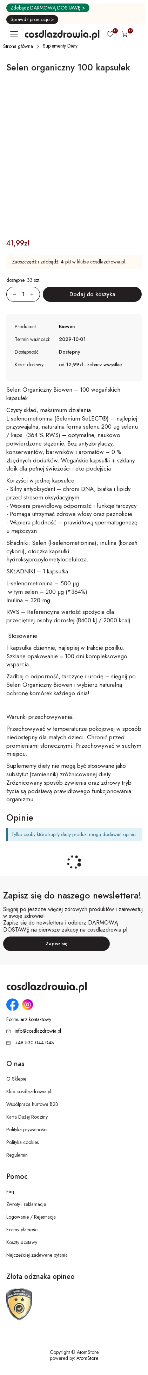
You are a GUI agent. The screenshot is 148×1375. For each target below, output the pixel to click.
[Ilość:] (23, 294)
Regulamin (17, 1154)
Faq (10, 1191)
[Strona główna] (18, 46)
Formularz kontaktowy (28, 1019)
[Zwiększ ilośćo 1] (35, 294)
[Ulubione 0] (110, 35)
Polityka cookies (22, 1142)
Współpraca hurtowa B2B (32, 1104)
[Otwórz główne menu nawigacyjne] (15, 34)
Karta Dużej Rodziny (27, 1116)
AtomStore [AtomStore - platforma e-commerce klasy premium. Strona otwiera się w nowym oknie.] (87, 1358)
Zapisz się (57, 943)
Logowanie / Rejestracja (31, 1216)
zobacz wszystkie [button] (104, 364)
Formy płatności (22, 1229)
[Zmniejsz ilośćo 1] (11, 294)
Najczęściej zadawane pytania (37, 1254)
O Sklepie (16, 1078)
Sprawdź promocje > (32, 19)
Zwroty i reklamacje (26, 1204)
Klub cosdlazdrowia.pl (28, 1091)
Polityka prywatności (26, 1129)
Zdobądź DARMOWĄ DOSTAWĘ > (48, 7)
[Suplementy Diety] (60, 45)
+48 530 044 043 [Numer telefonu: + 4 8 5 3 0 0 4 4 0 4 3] (34, 1042)
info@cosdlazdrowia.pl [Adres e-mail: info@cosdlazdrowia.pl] (38, 1030)
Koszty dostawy (21, 1242)
